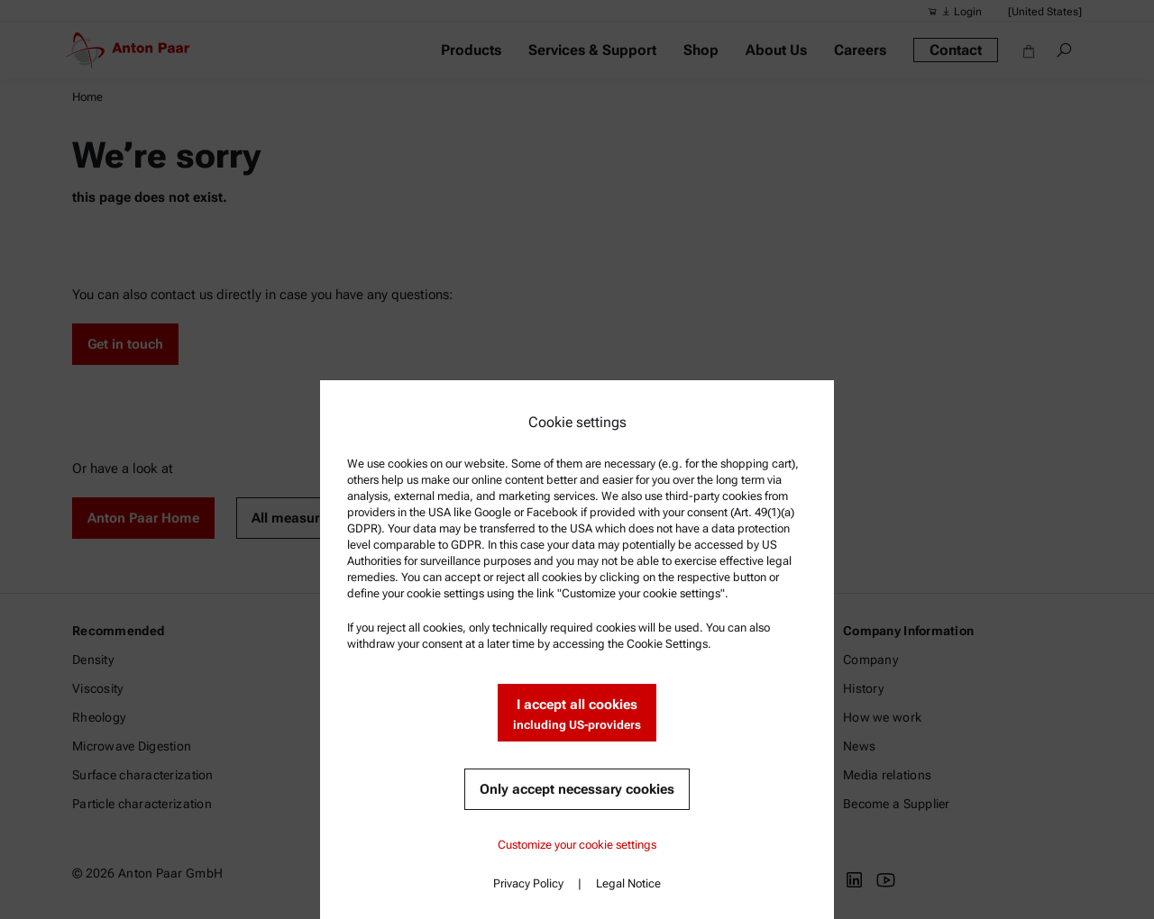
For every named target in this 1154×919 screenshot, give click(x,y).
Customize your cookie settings (577, 844)
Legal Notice (628, 883)
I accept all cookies (577, 714)
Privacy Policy (528, 883)
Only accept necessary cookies (577, 789)
